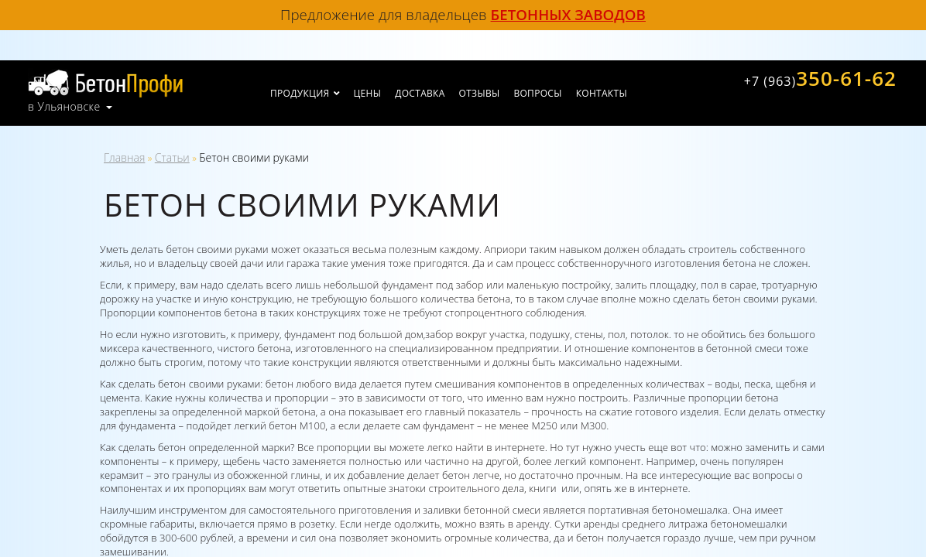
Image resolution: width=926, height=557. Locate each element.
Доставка (419, 93)
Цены (367, 93)
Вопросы (537, 93)
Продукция (299, 93)
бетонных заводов (568, 14)
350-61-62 (820, 78)
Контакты (601, 93)
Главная (124, 157)
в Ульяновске (64, 107)
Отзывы (479, 93)
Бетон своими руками (254, 157)
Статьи (172, 157)
